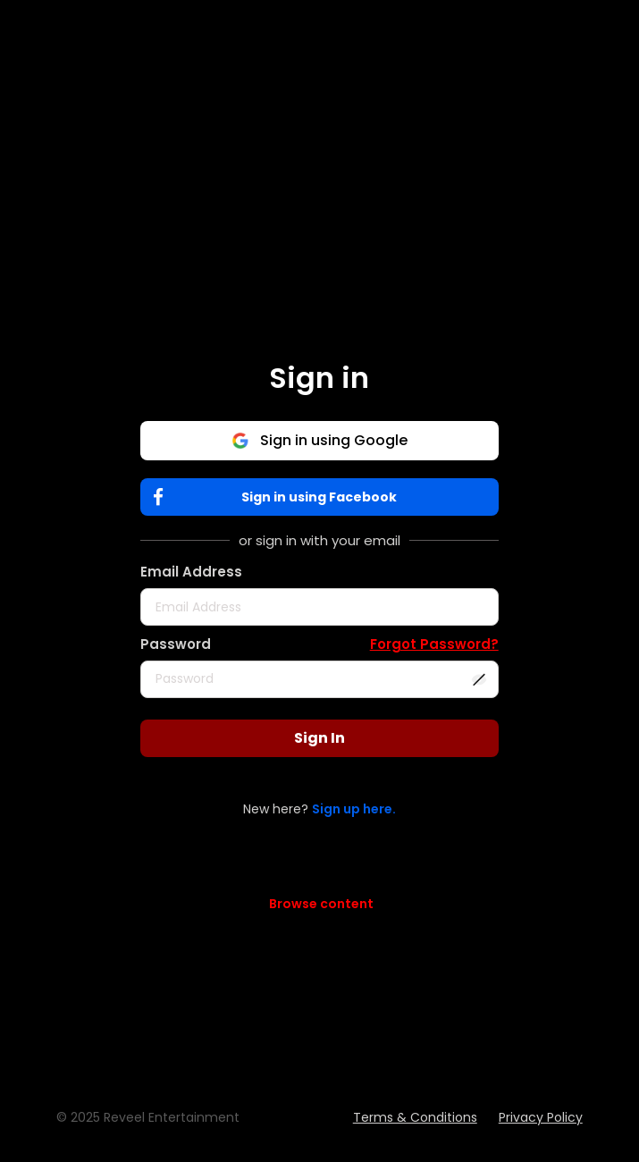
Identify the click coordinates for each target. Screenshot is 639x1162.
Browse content (321, 904)
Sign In (319, 738)
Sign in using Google (319, 440)
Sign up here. (354, 809)
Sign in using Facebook (279, 497)
